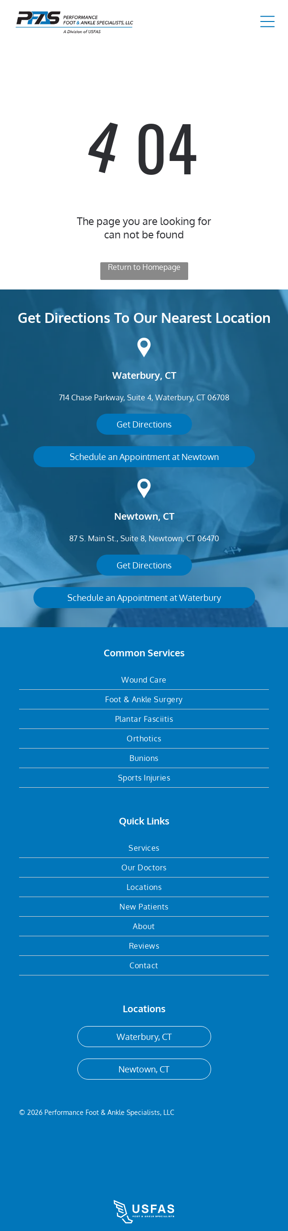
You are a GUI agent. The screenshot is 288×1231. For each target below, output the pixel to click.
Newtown (136, 516)
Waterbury (136, 375)
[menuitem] (144, 680)
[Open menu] (267, 21)
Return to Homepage (144, 267)
